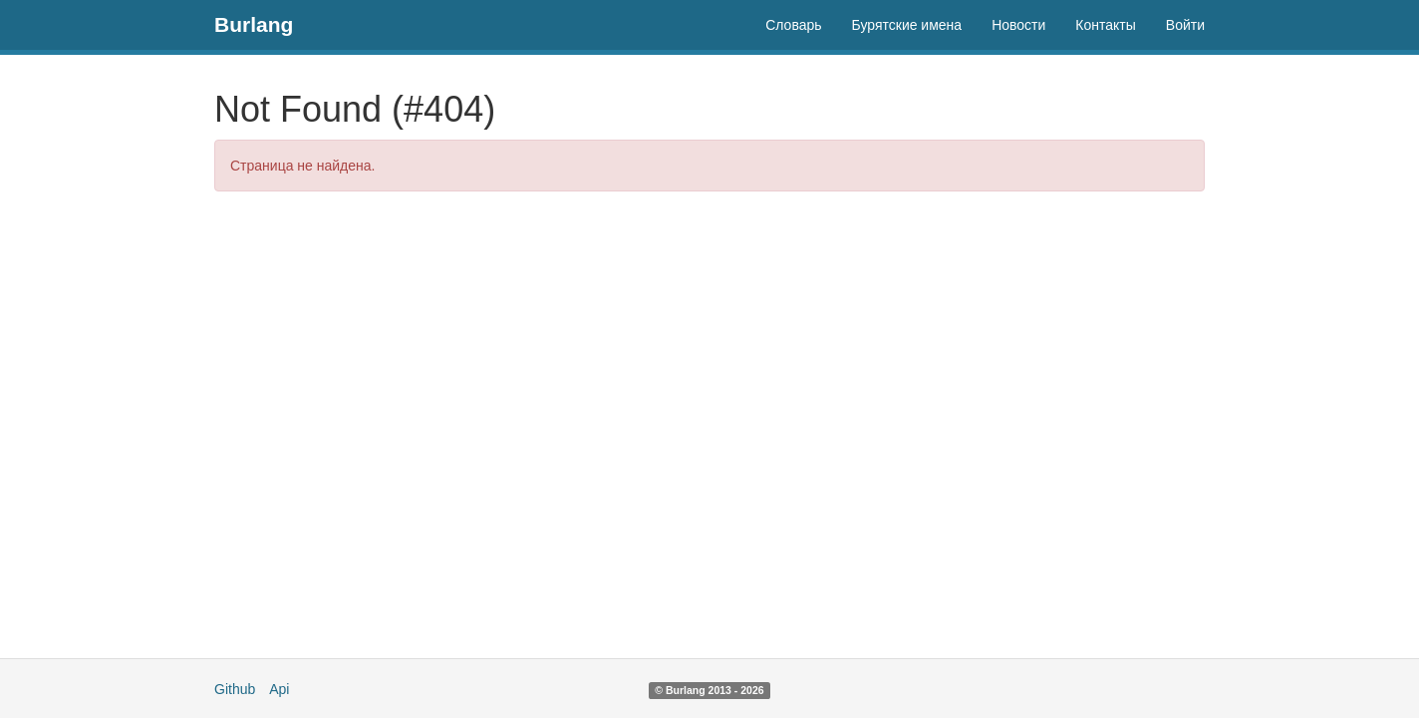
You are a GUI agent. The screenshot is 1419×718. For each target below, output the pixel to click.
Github (234, 689)
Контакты (1105, 25)
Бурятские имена (907, 25)
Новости (1018, 25)
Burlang (253, 24)
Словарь (793, 25)
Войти (1185, 25)
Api (279, 689)
